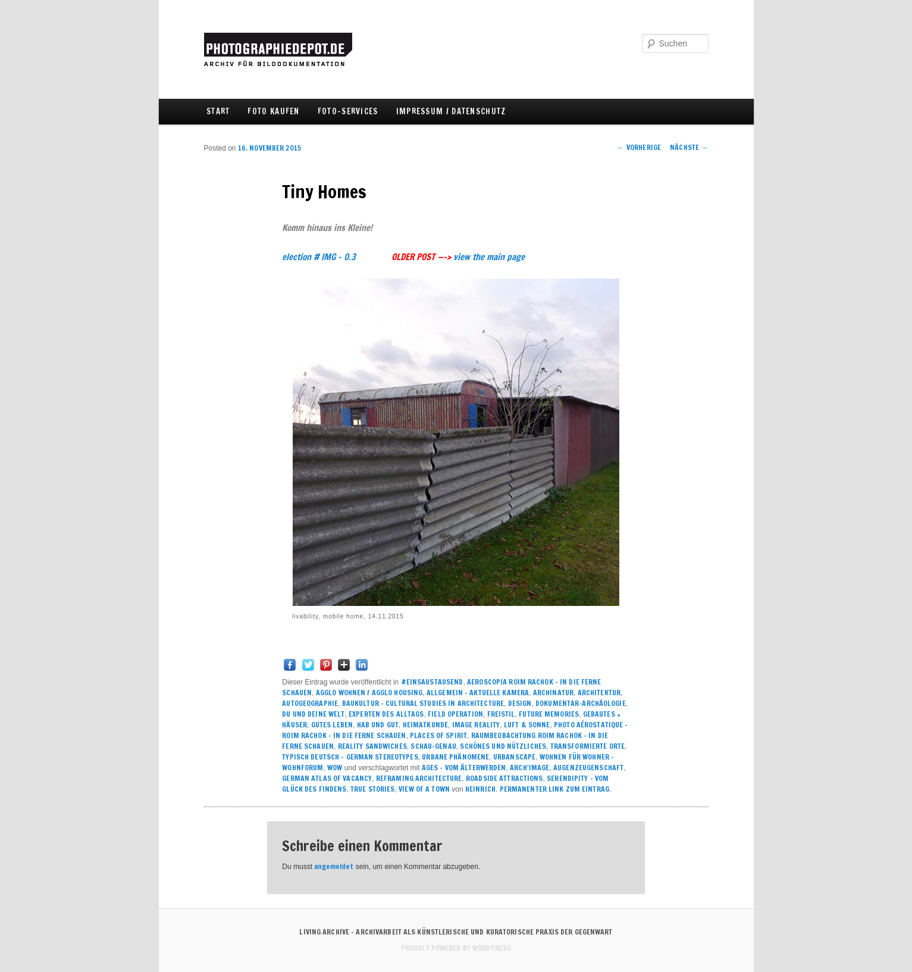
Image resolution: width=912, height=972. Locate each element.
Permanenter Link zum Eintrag (554, 789)
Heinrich (480, 789)
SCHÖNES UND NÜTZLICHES (503, 746)
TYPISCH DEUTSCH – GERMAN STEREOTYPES (350, 757)
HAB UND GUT (378, 725)
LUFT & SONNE (527, 725)
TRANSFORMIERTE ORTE (587, 746)
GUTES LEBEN (332, 725)
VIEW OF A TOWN (424, 789)
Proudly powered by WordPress (456, 948)
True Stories (372, 789)
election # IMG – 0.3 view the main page (403, 257)
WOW (334, 767)
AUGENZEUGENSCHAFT (588, 767)
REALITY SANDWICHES (372, 746)
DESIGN (520, 703)
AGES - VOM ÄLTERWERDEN (464, 767)
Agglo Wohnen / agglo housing (369, 692)
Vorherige (640, 147)
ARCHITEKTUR (599, 692)
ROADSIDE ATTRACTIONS (504, 778)
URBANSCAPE (514, 757)
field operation (455, 714)
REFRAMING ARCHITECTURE (419, 778)
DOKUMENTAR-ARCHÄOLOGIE (580, 703)
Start (218, 111)
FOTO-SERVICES (348, 111)
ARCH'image (529, 767)
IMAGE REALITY (476, 725)
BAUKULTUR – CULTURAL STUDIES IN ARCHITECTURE (423, 703)
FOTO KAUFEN (273, 111)
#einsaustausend (432, 682)
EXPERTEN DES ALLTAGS (386, 714)
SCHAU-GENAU (433, 746)
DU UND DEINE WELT (313, 714)
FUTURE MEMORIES (549, 714)
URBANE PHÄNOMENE (455, 757)
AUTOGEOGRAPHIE (310, 703)
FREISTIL (501, 714)
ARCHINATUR (553, 692)
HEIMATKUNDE (425, 725)
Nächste (689, 147)
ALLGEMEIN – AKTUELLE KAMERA (478, 692)
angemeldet (333, 866)
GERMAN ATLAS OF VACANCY (327, 778)
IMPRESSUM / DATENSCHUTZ (451, 111)
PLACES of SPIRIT (438, 735)
